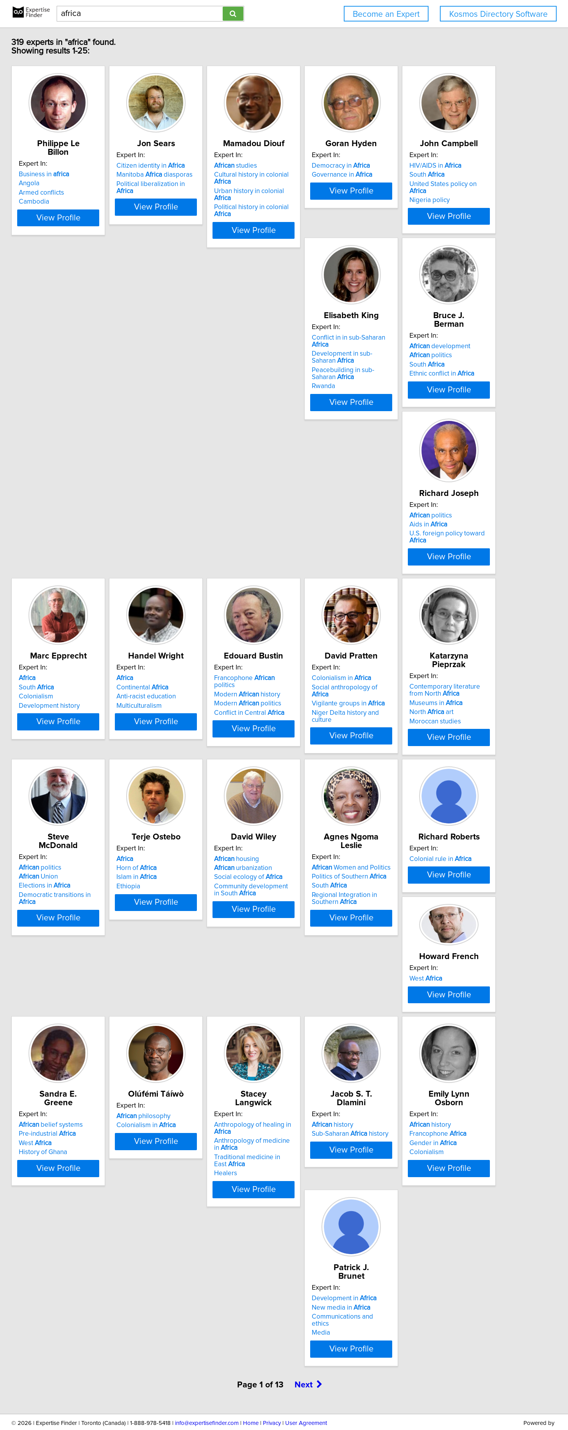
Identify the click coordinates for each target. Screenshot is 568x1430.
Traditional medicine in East (223, 1107)
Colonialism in (438, 532)
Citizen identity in (208, 165)
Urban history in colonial (335, 184)
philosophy (84, 1082)
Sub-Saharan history (329, 1091)
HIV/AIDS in (83, 349)
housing (431, 715)
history (312, 1082)
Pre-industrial (437, 907)
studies (312, 165)
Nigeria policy (77, 376)
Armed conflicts (79, 184)
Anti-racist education (204, 550)
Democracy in (438, 165)
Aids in (428, 362)
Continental (200, 541)
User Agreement (306, 1402)
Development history (87, 559)
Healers (185, 1116)
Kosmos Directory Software (498, 14)
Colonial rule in (205, 898)
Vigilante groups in (445, 550)
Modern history (324, 541)
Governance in (439, 174)
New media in (86, 1274)
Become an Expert (386, 14)
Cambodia (72, 193)
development (321, 349)
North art (79, 741)
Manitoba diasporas (212, 174)
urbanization (437, 724)
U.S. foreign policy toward (455, 371)
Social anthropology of (451, 541)
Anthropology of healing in (222, 1082)
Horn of (311, 724)
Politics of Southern (94, 907)
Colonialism (74, 550)
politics (312, 358)
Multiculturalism (197, 559)
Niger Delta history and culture (453, 559)
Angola (67, 174)
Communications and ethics (97, 1283)
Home (251, 1402)
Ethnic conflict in (323, 376)
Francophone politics (332, 532)
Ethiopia (303, 742)
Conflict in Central (326, 559)
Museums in (83, 731)
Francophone (437, 1091)
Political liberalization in (217, 184)
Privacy (272, 1402)
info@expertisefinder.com (207, 1402)
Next (309, 1363)
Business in (82, 165)
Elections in (200, 733)
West (307, 880)
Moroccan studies (83, 749)
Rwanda (186, 390)
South (74, 358)
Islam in (311, 733)
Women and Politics (96, 898)
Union (193, 724)
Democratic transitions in (219, 742)
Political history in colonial (337, 193)
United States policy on (100, 367)
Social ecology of (443, 733)
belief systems (441, 898)
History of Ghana (433, 926)
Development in (89, 1265)
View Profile (106, 223)
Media (66, 1292)
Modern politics (325, 550)
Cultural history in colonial (337, 174)
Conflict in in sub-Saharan (220, 349)
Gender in (432, 1100)
